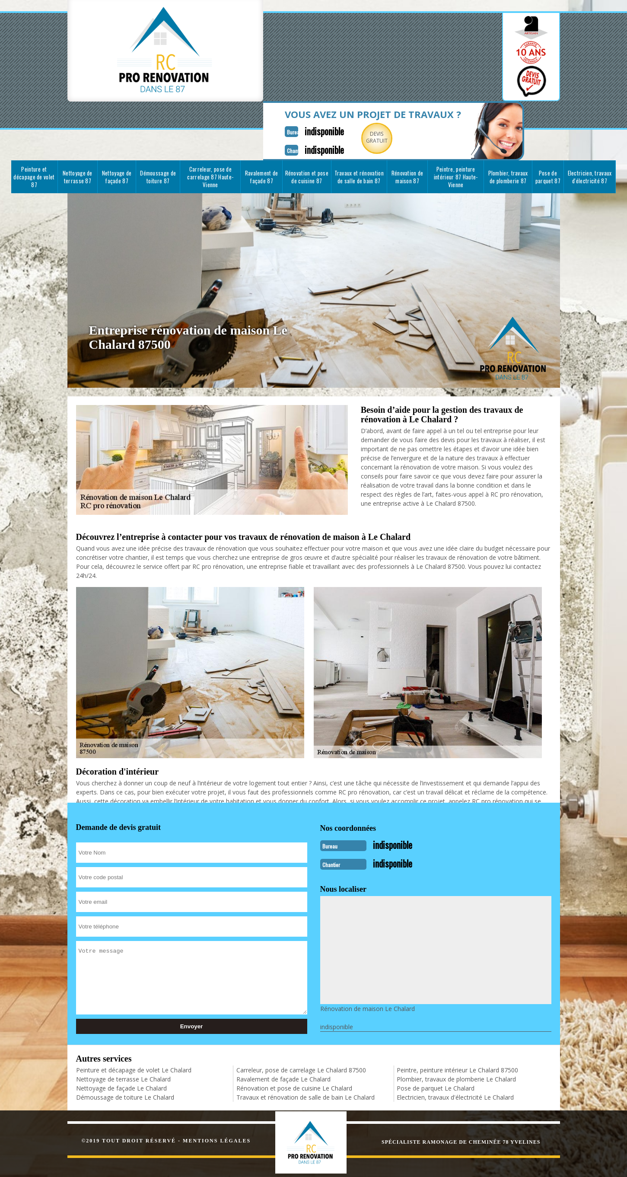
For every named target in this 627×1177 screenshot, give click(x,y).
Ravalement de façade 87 (261, 129)
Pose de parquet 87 (547, 129)
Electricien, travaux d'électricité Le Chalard (455, 1047)
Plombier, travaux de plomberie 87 (508, 129)
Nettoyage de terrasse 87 (77, 129)
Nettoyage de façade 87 (117, 129)
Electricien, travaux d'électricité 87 (590, 129)
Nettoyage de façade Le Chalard (121, 1038)
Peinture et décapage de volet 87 (33, 130)
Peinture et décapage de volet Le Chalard (133, 1020)
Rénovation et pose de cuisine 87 (306, 129)
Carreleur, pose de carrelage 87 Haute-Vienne (210, 130)
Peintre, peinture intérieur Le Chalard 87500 (457, 1020)
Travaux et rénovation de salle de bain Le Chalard (305, 1047)
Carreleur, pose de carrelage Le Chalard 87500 (301, 1020)
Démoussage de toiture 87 (158, 129)
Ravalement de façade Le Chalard (283, 1029)
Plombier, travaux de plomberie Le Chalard (456, 1029)
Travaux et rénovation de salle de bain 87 (359, 129)
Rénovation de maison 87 (407, 129)
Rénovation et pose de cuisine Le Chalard (294, 1038)
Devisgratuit (328, 53)
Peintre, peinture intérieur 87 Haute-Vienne (456, 130)
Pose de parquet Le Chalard (435, 1038)
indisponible (271, 46)
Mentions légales (217, 1091)
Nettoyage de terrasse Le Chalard (123, 1029)
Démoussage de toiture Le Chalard (125, 1047)
